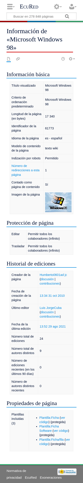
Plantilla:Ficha (49, 417)
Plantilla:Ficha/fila (51, 439)
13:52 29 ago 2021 (53, 326)
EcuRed (29, 6)
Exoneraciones (51, 477)
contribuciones (50, 283)
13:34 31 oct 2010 (52, 295)
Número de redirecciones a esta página (25, 170)
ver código (61, 430)
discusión (47, 279)
